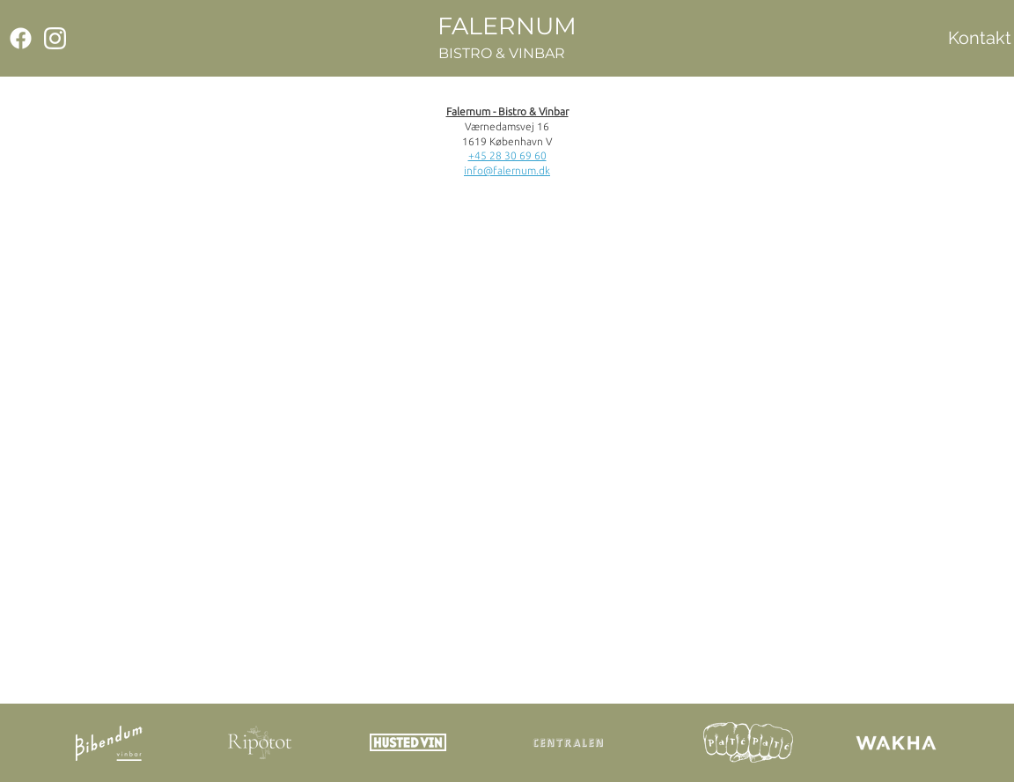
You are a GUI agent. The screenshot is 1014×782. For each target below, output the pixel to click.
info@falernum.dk (507, 170)
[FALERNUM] (507, 26)
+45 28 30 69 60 (507, 155)
